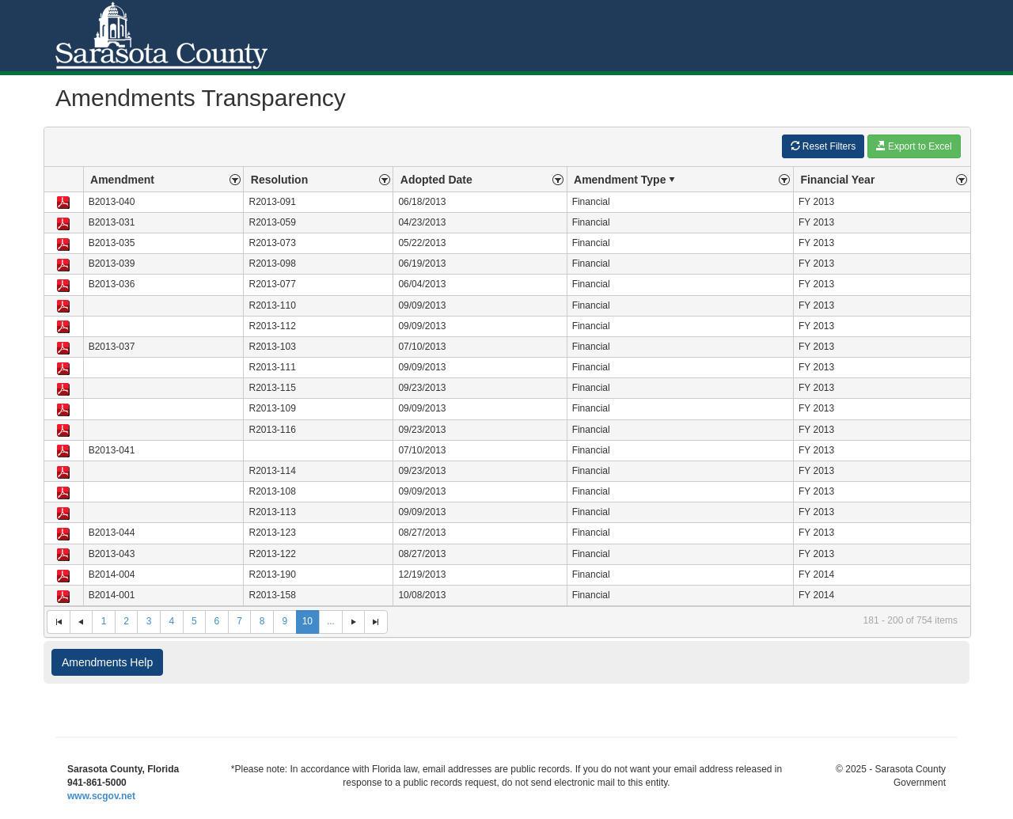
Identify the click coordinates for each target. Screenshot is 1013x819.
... (331, 621)
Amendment (122, 179)
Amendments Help (107, 662)
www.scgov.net (101, 796)
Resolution (279, 179)
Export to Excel (914, 146)
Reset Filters (823, 146)
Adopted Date (436, 179)
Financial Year (837, 179)
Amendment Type (626, 179)
